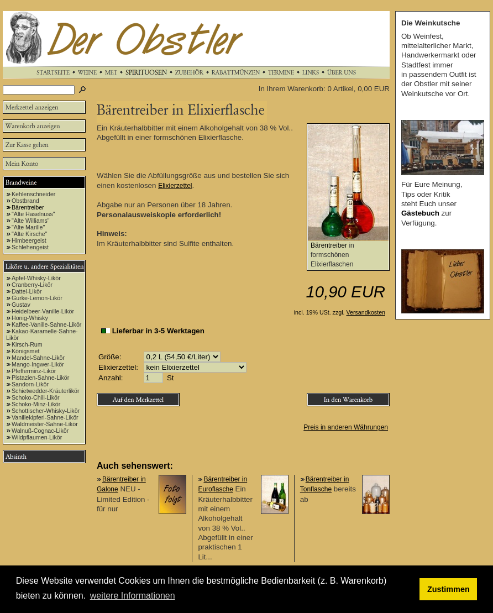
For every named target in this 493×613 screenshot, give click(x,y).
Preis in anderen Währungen (345, 427)
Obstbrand (25, 200)
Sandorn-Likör (30, 384)
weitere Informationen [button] (132, 595)
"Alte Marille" (28, 227)
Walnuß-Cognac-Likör (40, 430)
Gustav (21, 304)
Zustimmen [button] (448, 589)
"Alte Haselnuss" (33, 214)
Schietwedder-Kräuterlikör (46, 390)
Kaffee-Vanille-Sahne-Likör (46, 324)
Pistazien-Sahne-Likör (40, 377)
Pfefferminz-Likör (34, 371)
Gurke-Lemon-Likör (37, 298)
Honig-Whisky (30, 318)
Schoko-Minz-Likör (36, 404)
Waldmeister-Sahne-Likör (45, 424)
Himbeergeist (29, 240)
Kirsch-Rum (27, 344)
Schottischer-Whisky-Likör (46, 410)
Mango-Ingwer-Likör (38, 364)
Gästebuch (420, 213)
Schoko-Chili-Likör (35, 397)
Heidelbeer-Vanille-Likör (43, 311)
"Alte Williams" (31, 220)
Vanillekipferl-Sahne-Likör (45, 417)
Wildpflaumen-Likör (37, 437)
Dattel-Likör (26, 291)
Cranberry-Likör (32, 284)
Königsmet (25, 351)
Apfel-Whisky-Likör (36, 278)
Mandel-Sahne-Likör (38, 357)
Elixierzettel (175, 186)
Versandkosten (366, 312)
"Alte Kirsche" (29, 233)
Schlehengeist (30, 247)
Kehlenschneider (33, 194)
